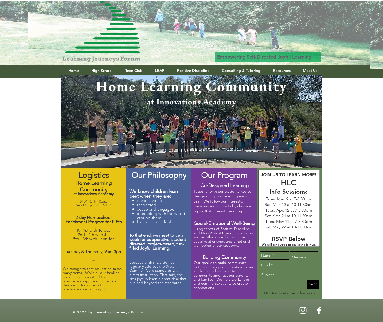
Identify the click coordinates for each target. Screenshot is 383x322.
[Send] (313, 284)
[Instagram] (303, 310)
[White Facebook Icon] (319, 310)
